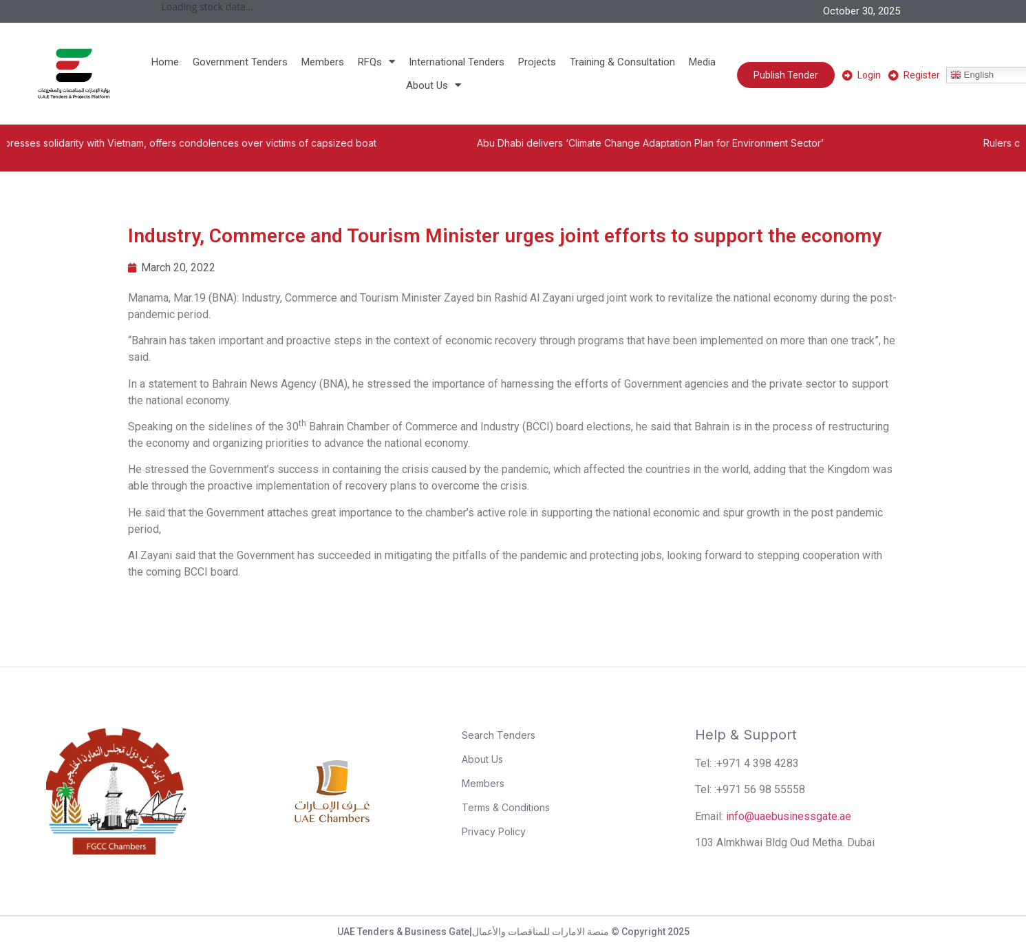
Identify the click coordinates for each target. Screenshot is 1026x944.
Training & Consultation (622, 62)
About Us (433, 85)
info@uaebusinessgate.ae (788, 816)
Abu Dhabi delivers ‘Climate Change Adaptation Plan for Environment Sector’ (673, 143)
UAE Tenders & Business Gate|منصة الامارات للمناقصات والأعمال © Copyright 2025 (513, 931)
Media (702, 62)
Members (322, 62)
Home (165, 62)
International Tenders (456, 62)
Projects (537, 62)
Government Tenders (240, 62)
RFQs (376, 62)
